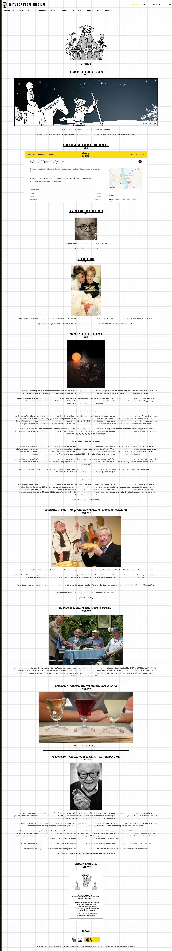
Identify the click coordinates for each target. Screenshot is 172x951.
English (168, 4)
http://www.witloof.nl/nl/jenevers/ (86, 746)
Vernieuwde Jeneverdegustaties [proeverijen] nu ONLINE (86, 687)
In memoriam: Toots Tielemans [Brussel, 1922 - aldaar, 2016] (86, 757)
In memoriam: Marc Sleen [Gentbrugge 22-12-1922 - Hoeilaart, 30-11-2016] (86, 511)
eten (21, 11)
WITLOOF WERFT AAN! (86, 865)
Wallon (145, 4)
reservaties (8, 11)
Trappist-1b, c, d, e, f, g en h (86, 335)
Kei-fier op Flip (86, 259)
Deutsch (156, 4)
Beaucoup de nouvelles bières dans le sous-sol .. (86, 609)
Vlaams (135, 4)
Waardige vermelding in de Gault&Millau (86, 145)
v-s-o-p (54, 11)
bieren (31, 11)
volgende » (86, 931)
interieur (77, 11)
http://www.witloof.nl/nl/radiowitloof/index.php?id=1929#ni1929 (86, 854)
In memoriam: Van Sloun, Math (86, 211)
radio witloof (92, 11)
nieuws (65, 11)
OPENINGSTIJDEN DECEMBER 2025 (86, 72)
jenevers (42, 11)
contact (107, 11)
